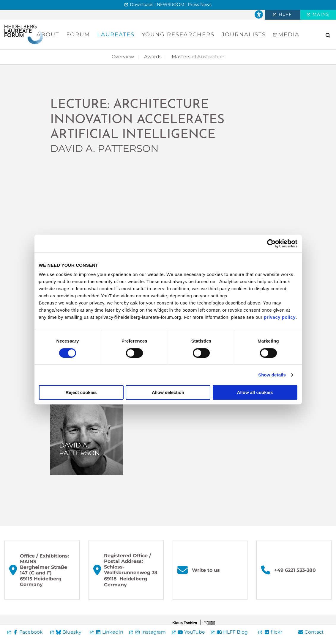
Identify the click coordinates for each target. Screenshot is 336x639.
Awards (153, 56)
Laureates (116, 34)
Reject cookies (81, 392)
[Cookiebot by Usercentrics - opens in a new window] (271, 243)
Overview (123, 56)
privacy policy (280, 317)
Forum (78, 34)
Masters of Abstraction (198, 56)
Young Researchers (178, 34)
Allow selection (168, 392)
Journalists (244, 34)
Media (287, 34)
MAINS (320, 14)
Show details (272, 374)
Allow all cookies (255, 392)
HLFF (284, 14)
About (48, 34)
